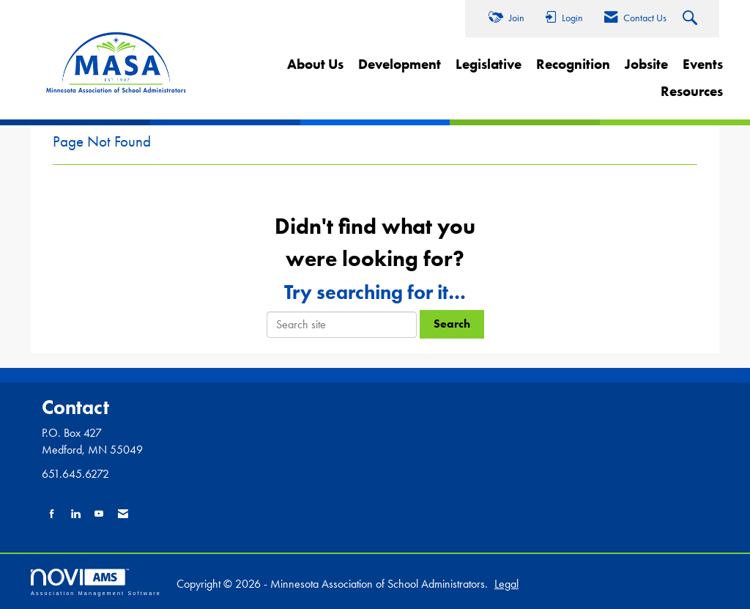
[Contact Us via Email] (123, 514)
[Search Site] (692, 19)
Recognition (573, 64)
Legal (506, 584)
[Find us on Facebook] (52, 514)
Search (452, 324)
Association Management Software (96, 582)
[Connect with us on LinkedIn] (75, 514)
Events (703, 64)
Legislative (488, 64)
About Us (315, 64)
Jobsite (646, 64)
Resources (692, 91)
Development (399, 64)
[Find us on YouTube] (99, 514)
